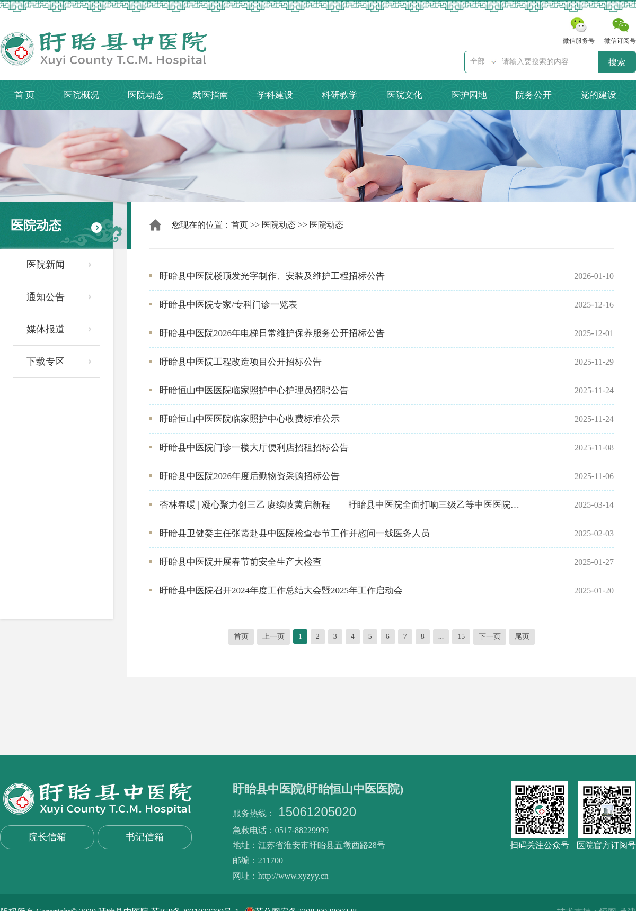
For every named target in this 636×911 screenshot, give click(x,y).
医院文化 (404, 95)
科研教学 (340, 95)
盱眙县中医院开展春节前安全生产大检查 (241, 562)
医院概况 (81, 95)
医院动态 (146, 95)
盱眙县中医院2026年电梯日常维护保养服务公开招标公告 (272, 333)
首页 (239, 224)
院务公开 (534, 95)
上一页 (273, 637)
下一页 (490, 637)
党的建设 (598, 95)
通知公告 (45, 297)
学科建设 (275, 95)
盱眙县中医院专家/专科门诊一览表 (228, 305)
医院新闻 (45, 264)
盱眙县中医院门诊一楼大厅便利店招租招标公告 (254, 448)
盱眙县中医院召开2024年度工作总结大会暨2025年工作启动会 (281, 590)
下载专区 (45, 361)
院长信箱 (47, 837)
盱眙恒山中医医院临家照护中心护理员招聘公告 (254, 390)
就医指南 (210, 95)
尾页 (522, 637)
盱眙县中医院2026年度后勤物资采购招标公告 (250, 476)
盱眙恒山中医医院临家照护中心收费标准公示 (250, 419)
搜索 (616, 62)
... (441, 637)
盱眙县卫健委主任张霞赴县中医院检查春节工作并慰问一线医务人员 (295, 533)
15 (461, 637)
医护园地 (469, 95)
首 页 (24, 95)
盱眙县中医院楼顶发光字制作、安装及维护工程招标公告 (272, 276)
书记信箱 (145, 837)
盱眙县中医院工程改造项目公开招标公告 (241, 362)
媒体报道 (45, 329)
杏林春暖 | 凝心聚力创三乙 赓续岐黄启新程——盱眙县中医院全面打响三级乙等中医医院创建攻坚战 (340, 505)
